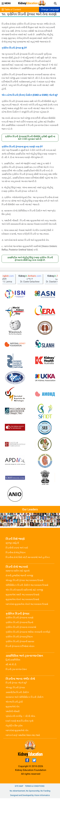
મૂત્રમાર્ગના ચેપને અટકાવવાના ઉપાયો (22, 630)
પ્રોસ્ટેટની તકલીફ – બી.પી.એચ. (21, 747)
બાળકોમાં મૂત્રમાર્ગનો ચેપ (17, 761)
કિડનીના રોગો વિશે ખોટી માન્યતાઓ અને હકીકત (28, 588)
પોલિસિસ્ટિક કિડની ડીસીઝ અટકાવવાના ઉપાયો (27, 616)
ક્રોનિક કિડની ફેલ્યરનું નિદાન (19, 667)
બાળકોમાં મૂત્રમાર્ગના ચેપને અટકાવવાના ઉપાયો (27, 635)
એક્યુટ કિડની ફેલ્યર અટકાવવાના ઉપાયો (24, 611)
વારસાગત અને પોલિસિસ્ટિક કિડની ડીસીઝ (24, 728)
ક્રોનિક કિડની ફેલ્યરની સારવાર (20, 672)
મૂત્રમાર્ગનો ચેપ (12, 737)
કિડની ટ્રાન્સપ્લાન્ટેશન (16, 700)
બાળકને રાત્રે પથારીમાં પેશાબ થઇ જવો (23, 766)
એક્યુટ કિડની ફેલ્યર (15, 718)
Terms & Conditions (34, 817)
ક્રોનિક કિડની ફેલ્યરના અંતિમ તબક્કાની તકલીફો (28, 662)
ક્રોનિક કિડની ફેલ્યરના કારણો (19, 648)
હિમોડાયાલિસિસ (13, 690)
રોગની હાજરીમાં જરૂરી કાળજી (19, 606)
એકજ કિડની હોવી (14, 732)
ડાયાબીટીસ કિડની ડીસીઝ (17, 723)
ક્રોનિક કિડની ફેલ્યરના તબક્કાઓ (21, 658)
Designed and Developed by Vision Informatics (30, 826)
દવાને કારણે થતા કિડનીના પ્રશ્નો (19, 751)
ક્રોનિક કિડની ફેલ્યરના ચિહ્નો (19, 653)
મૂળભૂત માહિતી (12, 573)
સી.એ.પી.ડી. (11, 695)
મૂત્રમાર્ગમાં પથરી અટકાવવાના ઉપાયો (22, 625)
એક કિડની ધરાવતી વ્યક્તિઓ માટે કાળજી (24, 620)
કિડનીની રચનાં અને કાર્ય (17, 578)
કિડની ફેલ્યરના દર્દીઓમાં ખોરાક (20, 677)
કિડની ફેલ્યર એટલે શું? (16, 713)
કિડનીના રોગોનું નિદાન (15, 583)
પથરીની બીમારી (13, 742)
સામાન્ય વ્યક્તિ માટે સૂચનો (18, 601)
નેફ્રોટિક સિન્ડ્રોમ (14, 756)
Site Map (19, 817)
